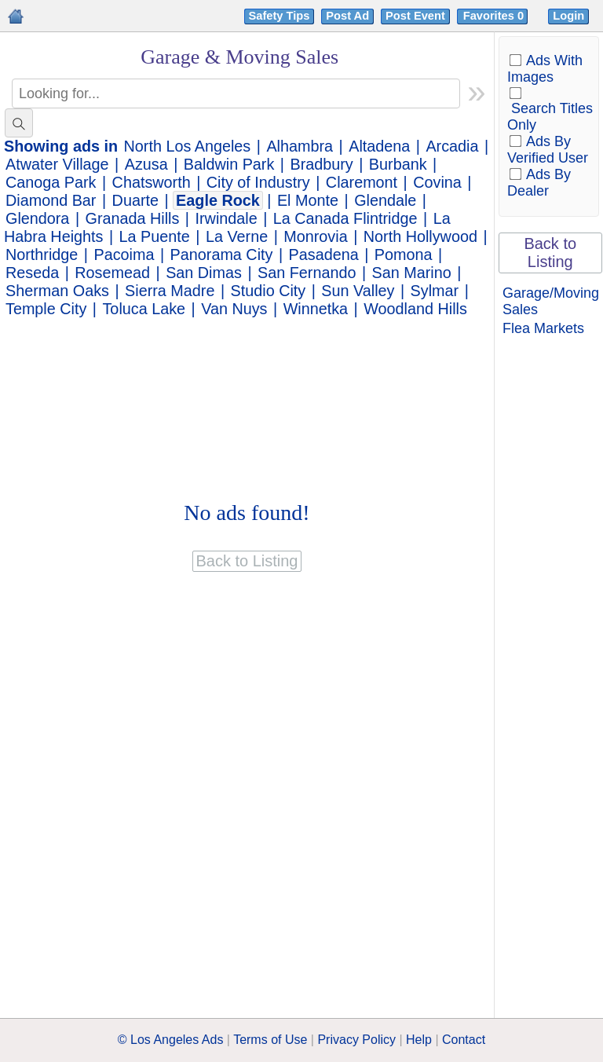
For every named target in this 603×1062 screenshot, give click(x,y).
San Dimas (204, 272)
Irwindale (227, 218)
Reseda (32, 272)
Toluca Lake (143, 308)
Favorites (495, 15)
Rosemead (112, 272)
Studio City (268, 290)
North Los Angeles (187, 146)
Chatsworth (151, 182)
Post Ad (347, 15)
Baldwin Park (229, 164)
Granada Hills (133, 218)
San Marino (411, 272)
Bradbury (321, 164)
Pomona (404, 254)
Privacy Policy (356, 1039)
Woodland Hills (415, 308)
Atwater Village (57, 164)
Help (419, 1039)
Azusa (146, 164)
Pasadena (324, 254)
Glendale (385, 200)
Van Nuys (234, 308)
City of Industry (258, 182)
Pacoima (124, 254)
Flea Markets (543, 328)
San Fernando (307, 272)
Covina (437, 182)
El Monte (307, 200)
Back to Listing (550, 252)
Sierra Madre (169, 290)
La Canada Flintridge (345, 218)
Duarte (135, 200)
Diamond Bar (50, 200)
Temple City (45, 308)
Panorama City (221, 254)
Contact (463, 1039)
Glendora (37, 218)
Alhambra (299, 146)
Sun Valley (357, 290)
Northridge (41, 254)
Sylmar (435, 290)
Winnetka (315, 308)
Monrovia (315, 236)
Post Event (415, 15)
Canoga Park (50, 182)
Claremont (361, 182)
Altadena (379, 146)
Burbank (398, 164)
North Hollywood (420, 236)
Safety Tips (279, 15)
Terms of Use (270, 1039)
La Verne (237, 236)
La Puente (154, 236)
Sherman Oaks (57, 290)
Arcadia (452, 146)
